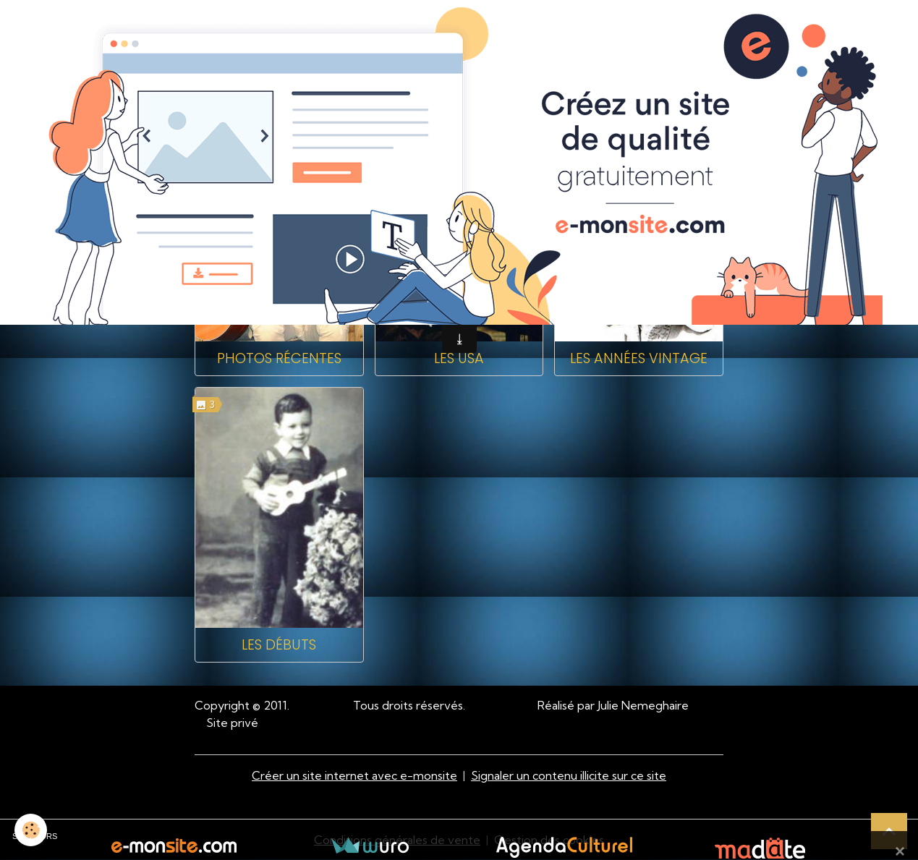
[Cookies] (30, 830)
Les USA (459, 358)
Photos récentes (279, 358)
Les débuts (279, 645)
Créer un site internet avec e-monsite (354, 775)
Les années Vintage (638, 358)
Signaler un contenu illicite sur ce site (568, 775)
